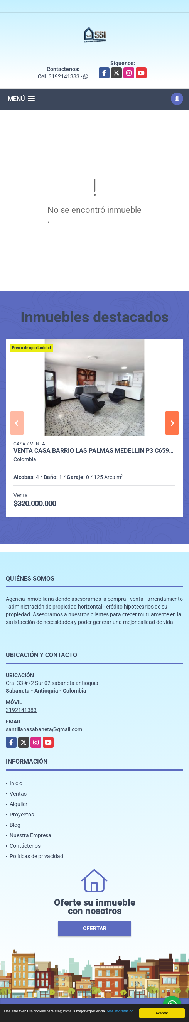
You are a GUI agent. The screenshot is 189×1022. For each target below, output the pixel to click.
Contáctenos (25, 846)
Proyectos (22, 814)
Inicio (16, 783)
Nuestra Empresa (30, 835)
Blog (15, 825)
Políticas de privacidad (36, 856)
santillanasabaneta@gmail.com (44, 729)
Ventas (18, 794)
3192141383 (64, 76)
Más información (120, 1011)
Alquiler (18, 804)
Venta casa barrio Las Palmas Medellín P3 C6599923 (95, 451)
